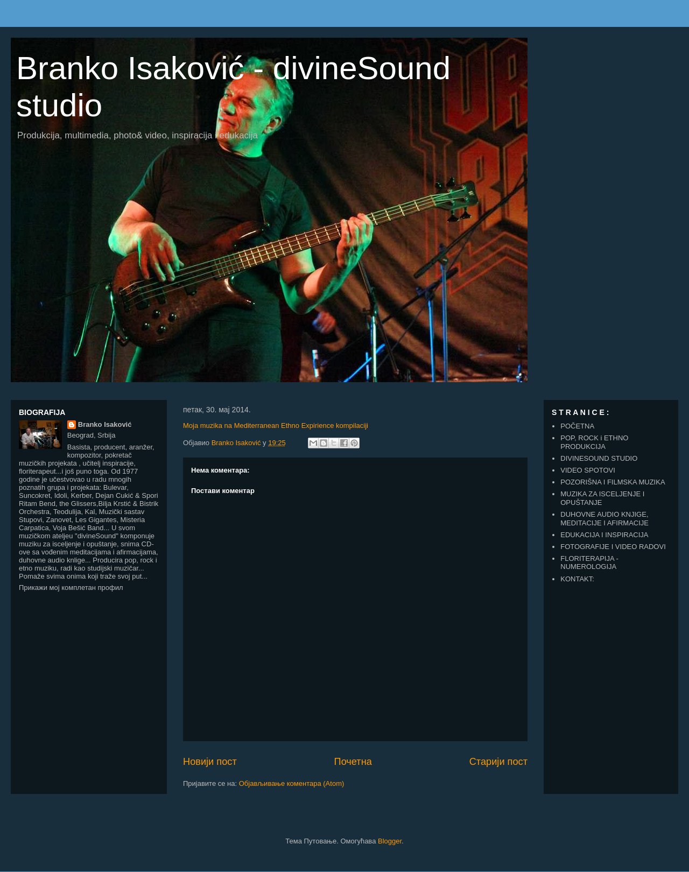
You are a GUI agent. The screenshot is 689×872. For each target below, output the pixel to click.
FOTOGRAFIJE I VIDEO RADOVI (613, 547)
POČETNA (577, 426)
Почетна (353, 761)
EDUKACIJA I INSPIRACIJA (604, 535)
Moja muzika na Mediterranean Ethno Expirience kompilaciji (275, 425)
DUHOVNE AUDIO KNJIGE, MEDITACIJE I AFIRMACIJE (604, 518)
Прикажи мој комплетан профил (71, 587)
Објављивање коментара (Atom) (291, 783)
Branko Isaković (105, 424)
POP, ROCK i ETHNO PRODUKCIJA (594, 442)
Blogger (390, 841)
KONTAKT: (577, 579)
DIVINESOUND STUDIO (598, 458)
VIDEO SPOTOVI (587, 470)
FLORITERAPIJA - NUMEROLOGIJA (589, 562)
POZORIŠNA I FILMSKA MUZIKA (612, 482)
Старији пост (498, 761)
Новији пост (210, 761)
